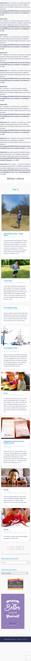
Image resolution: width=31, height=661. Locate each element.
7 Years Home (8, 281)
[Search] (28, 562)
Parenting (22, 446)
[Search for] (15, 562)
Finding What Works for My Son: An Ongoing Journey (14, 442)
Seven (5, 393)
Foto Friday (13, 237)
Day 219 (6, 529)
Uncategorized (15, 351)
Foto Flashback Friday (10, 308)
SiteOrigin (24, 639)
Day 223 (6, 490)
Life (19, 309)
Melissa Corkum (15, 178)
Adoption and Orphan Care (18, 282)
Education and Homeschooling (11, 446)
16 (17, 548)
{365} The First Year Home (20, 493)
